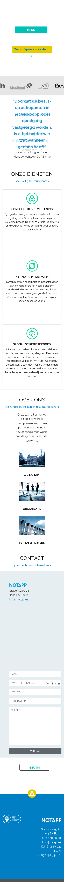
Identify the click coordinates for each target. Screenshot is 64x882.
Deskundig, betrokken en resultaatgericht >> (32, 406)
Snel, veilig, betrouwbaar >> (32, 181)
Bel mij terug (51, 683)
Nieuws (34, 767)
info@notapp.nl (19, 599)
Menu (31, 30)
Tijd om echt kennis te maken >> (32, 565)
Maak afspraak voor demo (32, 49)
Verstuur (35, 750)
